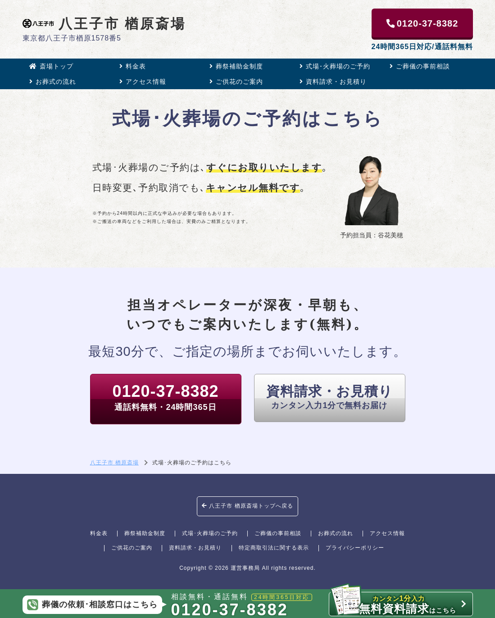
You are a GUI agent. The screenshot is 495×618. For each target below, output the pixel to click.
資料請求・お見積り (333, 81)
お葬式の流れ (52, 81)
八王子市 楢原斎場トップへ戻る (247, 506)
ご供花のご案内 (236, 81)
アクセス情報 (142, 81)
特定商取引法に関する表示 (274, 548)
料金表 (132, 66)
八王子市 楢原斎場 (104, 23)
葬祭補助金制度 (236, 66)
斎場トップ (51, 66)
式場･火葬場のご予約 (335, 66)
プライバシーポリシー (355, 548)
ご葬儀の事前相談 (420, 66)
